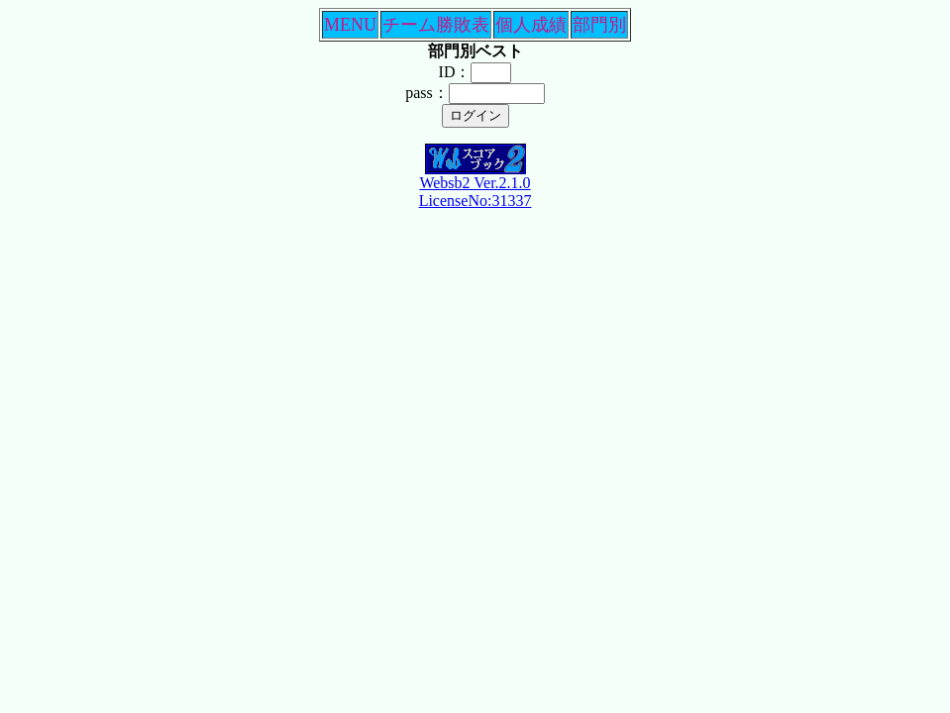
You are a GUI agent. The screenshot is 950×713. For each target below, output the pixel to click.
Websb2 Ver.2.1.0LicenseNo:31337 (475, 184)
